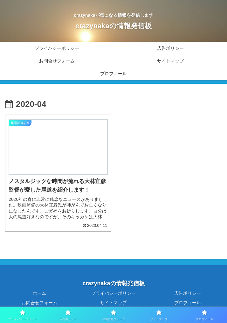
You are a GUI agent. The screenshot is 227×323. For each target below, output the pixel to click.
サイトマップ (113, 302)
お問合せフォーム (39, 302)
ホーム (39, 293)
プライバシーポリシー (113, 293)
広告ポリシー (187, 293)
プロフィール (187, 302)
